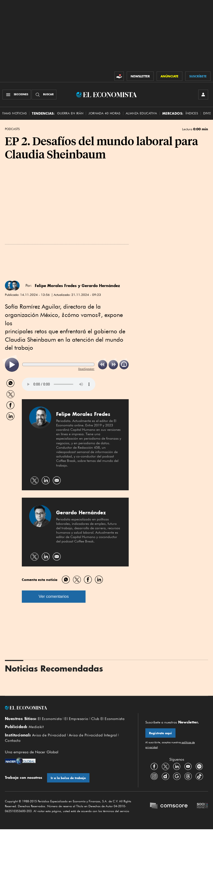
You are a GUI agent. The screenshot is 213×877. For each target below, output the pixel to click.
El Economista (50, 719)
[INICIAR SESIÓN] (203, 94)
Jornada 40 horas (104, 113)
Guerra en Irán (70, 113)
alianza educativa (141, 113)
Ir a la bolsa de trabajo (68, 778)
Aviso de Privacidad (49, 735)
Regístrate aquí (160, 733)
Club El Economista (108, 719)
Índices (192, 113)
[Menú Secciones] (16, 94)
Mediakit (36, 727)
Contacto (13, 740)
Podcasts (12, 129)
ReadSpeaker (86, 368)
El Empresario (76, 719)
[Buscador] (44, 94)
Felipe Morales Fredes (56, 285)
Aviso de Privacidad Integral (93, 735)
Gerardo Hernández (101, 285)
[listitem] (12, 365)
